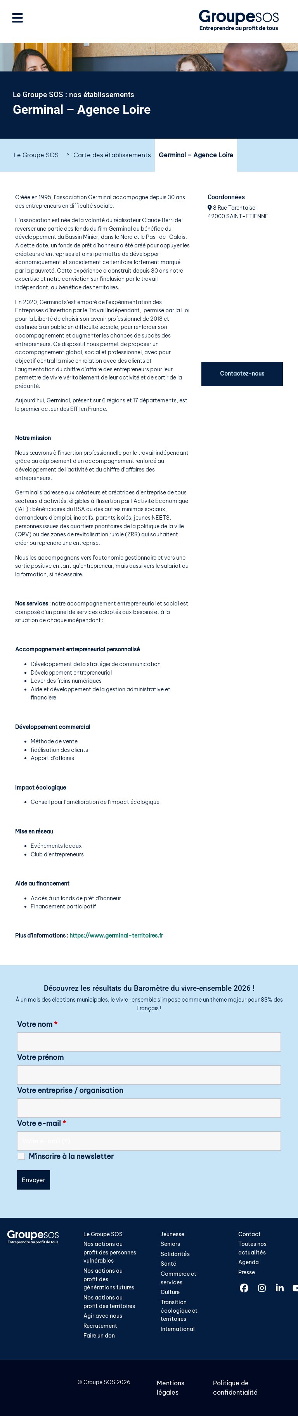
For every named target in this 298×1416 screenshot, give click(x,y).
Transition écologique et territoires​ (179, 1310)
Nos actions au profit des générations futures (108, 1279)
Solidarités (175, 1254)
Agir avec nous (102, 1315)
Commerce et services (178, 1278)
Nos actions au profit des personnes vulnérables (109, 1252)
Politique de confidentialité (235, 1387)
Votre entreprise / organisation (70, 1090)
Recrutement (100, 1325)
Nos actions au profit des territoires (109, 1302)
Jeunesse (172, 1234)
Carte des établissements (112, 155)
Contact (249, 1234)
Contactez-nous (242, 373)
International (178, 1329)
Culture (170, 1292)
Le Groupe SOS (36, 155)
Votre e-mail (41, 1123)
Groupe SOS (99, 1382)
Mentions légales (170, 1387)
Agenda (248, 1262)
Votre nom (37, 1024)
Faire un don (99, 1335)
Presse (246, 1272)
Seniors (170, 1243)
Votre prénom (40, 1057)
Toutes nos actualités (252, 1248)
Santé (169, 1263)
